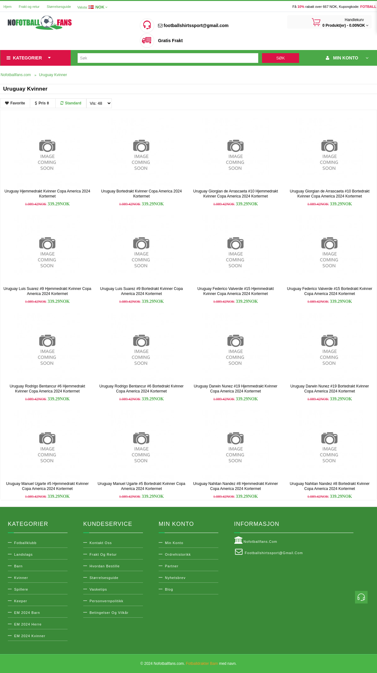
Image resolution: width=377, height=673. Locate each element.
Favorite (15, 103)
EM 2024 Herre (28, 624)
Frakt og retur (29, 6)
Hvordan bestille (105, 566)
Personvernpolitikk (106, 601)
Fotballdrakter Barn (202, 663)
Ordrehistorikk (178, 554)
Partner (171, 566)
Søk (280, 58)
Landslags (23, 554)
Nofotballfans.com (255, 540)
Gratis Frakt (170, 40)
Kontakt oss (101, 543)
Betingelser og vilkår (109, 613)
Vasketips (98, 589)
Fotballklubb (25, 543)
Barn (18, 566)
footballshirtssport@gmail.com (193, 25)
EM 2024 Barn (27, 613)
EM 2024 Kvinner (29, 636)
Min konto (174, 543)
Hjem (7, 6)
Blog (169, 589)
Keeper (20, 601)
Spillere (21, 589)
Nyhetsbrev (175, 578)
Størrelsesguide (59, 6)
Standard (70, 103)
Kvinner (21, 578)
